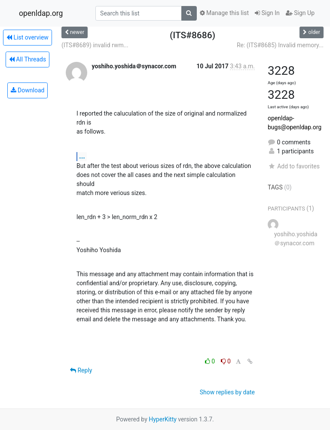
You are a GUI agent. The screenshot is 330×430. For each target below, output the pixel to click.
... (82, 156)
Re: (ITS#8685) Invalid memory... (280, 45)
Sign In (267, 12)
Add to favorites (294, 166)
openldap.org (41, 13)
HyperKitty (163, 419)
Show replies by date (227, 392)
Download (28, 90)
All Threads (27, 59)
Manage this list (224, 12)
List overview (27, 37)
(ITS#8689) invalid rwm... (94, 45)
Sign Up (300, 12)
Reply (81, 370)
